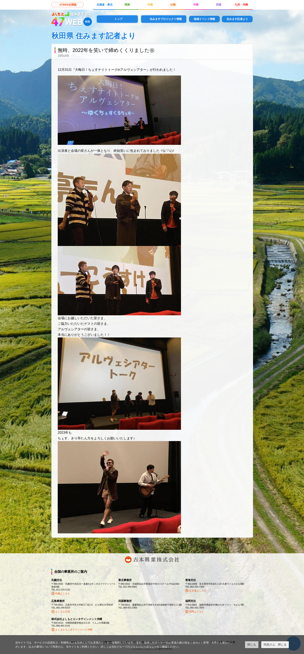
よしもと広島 (62, 611)
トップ (118, 19)
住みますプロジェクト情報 (166, 19)
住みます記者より (237, 19)
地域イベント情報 (204, 19)
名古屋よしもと (197, 590)
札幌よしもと (62, 593)
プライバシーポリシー (143, 646)
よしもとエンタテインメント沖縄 (73, 629)
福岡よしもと (196, 611)
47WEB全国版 (68, 4)
